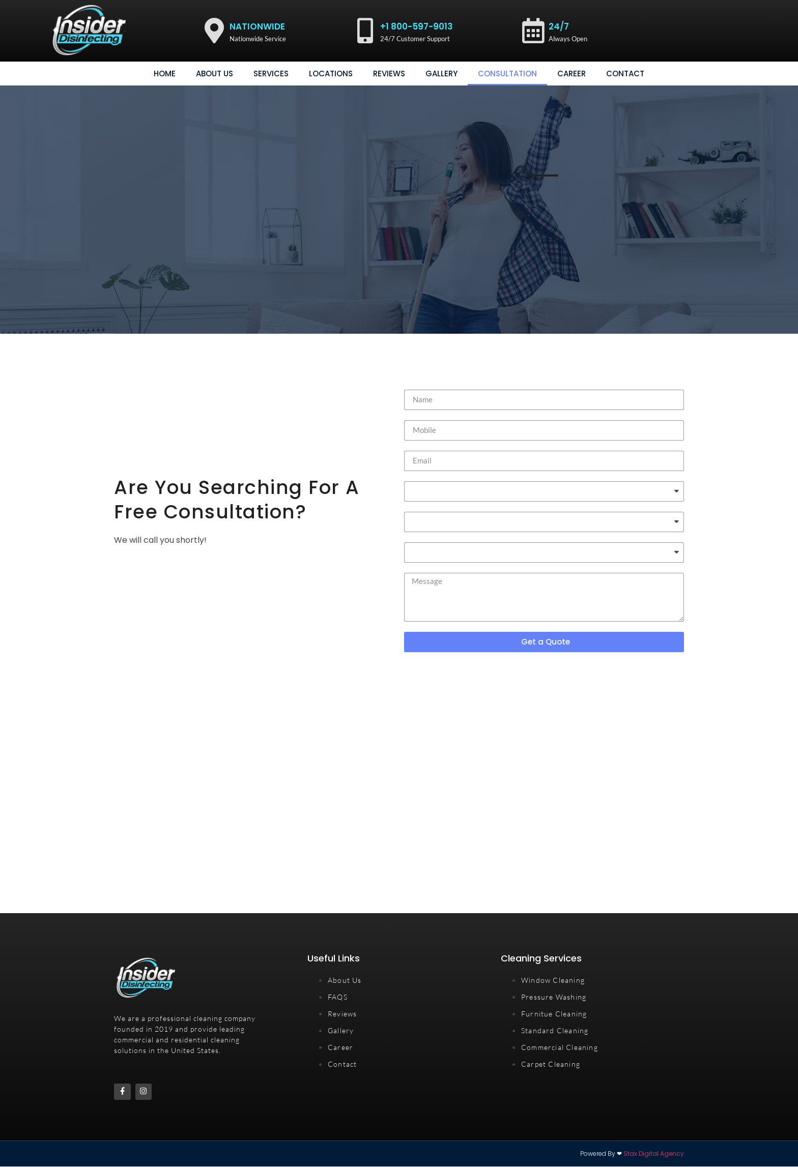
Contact (625, 73)
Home (165, 73)
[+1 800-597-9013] (365, 30)
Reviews (389, 73)
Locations (331, 73)
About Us (214, 73)
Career (571, 73)
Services (271, 73)
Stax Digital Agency (653, 1154)
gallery (441, 73)
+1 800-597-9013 (416, 26)
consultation (507, 73)
